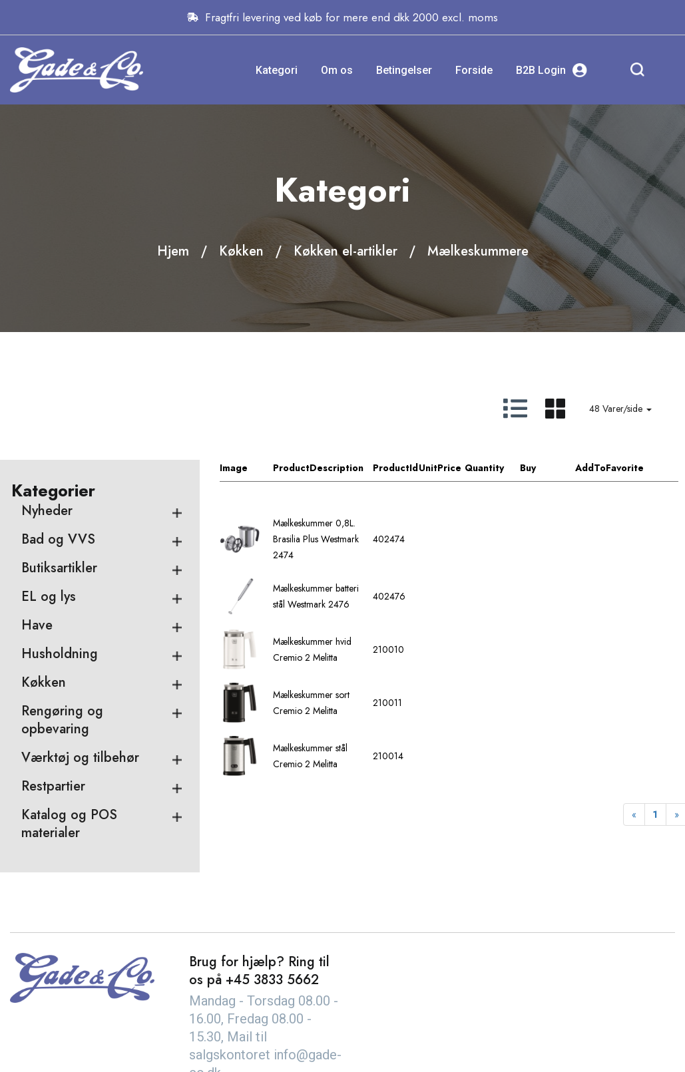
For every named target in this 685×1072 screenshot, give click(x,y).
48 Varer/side (620, 408)
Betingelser (404, 70)
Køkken (241, 251)
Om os (337, 70)
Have (37, 625)
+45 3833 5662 (272, 979)
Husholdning (59, 654)
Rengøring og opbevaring (62, 720)
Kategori (277, 70)
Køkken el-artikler (345, 251)
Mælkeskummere (478, 251)
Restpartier (53, 786)
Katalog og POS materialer (69, 824)
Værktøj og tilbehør (80, 758)
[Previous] (634, 814)
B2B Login (551, 70)
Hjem (173, 251)
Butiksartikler (59, 568)
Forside (474, 70)
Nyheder (47, 511)
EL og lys (48, 597)
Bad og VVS (58, 539)
